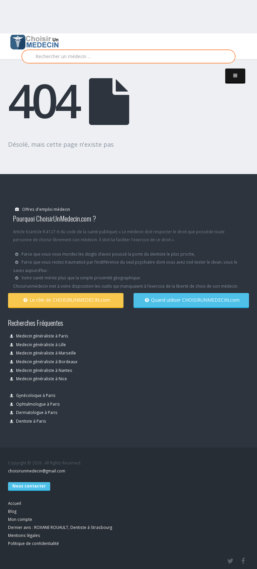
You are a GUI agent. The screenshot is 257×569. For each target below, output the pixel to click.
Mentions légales (24, 535)
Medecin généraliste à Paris (39, 335)
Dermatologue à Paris (34, 412)
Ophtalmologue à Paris (35, 404)
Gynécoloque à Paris (33, 395)
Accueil (14, 503)
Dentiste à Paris (28, 421)
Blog (12, 511)
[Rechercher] (128, 56)
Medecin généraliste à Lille (38, 344)
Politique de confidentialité (33, 543)
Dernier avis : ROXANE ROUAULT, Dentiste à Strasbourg (60, 527)
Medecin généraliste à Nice (38, 378)
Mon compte (20, 519)
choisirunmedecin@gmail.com (36, 470)
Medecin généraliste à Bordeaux (43, 361)
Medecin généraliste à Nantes (41, 370)
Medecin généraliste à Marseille (43, 352)
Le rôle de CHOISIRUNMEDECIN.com (66, 300)
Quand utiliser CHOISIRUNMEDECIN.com (192, 300)
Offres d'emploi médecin (42, 209)
